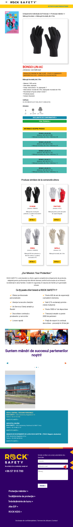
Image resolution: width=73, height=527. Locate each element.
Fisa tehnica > (44, 121)
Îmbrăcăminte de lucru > (21, 501)
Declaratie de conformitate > (45, 118)
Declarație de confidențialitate (25, 521)
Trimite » (43, 486)
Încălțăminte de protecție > (22, 496)
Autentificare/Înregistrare (58, 6)
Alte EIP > (13, 506)
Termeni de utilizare (44, 521)
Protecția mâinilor (57, 14)
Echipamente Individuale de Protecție (36, 14)
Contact (55, 521)
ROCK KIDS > (15, 511)
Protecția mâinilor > (18, 491)
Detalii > (32, 220)
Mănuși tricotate (28, 16)
